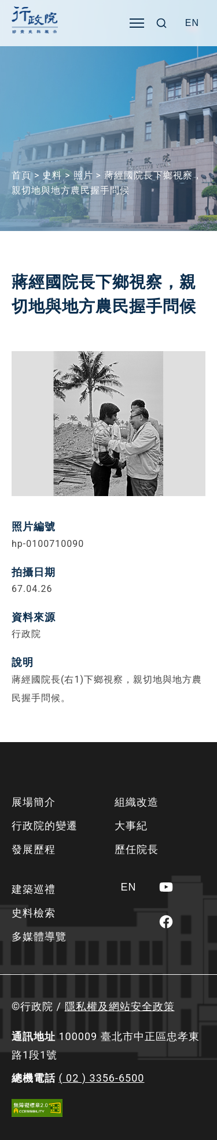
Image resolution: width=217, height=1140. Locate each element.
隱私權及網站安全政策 (120, 1006)
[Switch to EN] (192, 23)
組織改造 (137, 802)
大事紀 (131, 825)
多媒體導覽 (39, 936)
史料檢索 (34, 913)
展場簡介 (34, 802)
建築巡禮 (34, 889)
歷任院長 (137, 849)
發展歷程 (34, 849)
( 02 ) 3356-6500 (101, 1078)
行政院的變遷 (45, 825)
